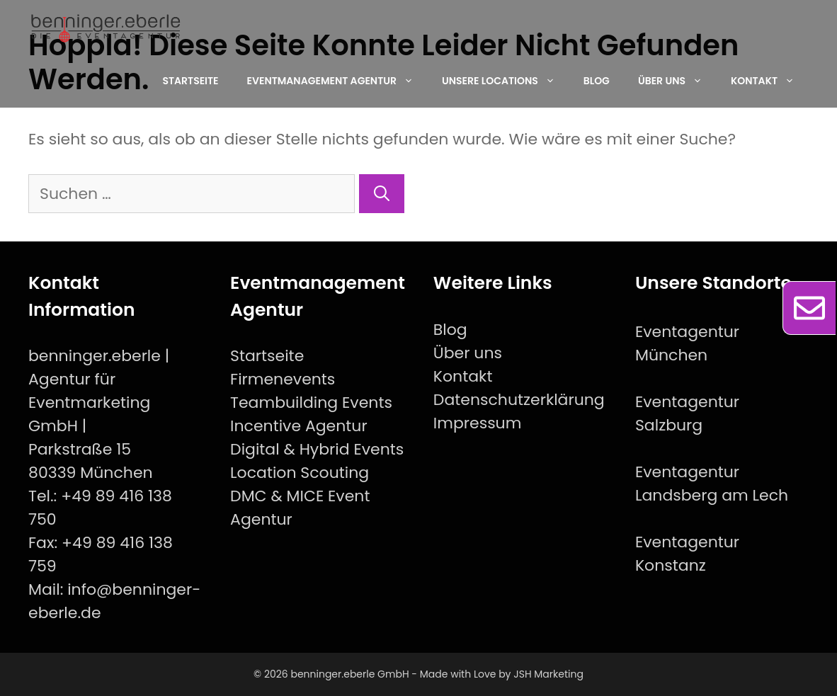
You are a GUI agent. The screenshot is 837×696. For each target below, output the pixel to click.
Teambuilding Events (311, 402)
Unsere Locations (505, 81)
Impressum (477, 423)
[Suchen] (381, 193)
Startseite (190, 81)
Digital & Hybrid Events (317, 449)
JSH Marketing (548, 674)
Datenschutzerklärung (519, 400)
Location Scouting (299, 473)
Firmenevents (282, 379)
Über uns (677, 81)
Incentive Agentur (299, 426)
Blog (596, 81)
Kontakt (770, 81)
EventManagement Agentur (337, 81)
